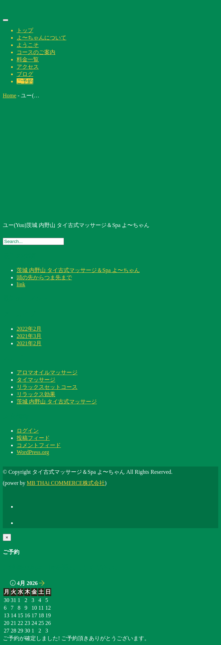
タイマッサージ (36, 380)
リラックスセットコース (47, 387)
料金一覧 (28, 59)
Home (9, 95)
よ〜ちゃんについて (41, 38)
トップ (25, 30)
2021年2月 (29, 343)
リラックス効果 (36, 394)
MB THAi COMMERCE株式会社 (66, 483)
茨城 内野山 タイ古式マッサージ (57, 401)
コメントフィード (39, 445)
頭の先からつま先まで (44, 277)
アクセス (28, 67)
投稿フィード (33, 438)
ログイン (28, 431)
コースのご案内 (36, 52)
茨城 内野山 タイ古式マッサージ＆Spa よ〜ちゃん (78, 270)
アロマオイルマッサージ (47, 372)
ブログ (25, 74)
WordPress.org (33, 452)
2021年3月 (29, 336)
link (21, 284)
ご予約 (25, 81)
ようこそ (28, 45)
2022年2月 (29, 329)
